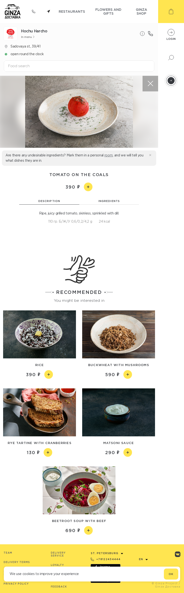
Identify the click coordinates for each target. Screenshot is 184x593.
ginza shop (141, 11)
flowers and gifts (108, 11)
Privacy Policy (16, 583)
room (108, 155)
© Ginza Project (165, 583)
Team (8, 552)
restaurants (72, 11)
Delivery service (58, 554)
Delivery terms (17, 562)
